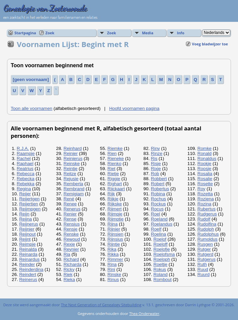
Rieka (69, 279)
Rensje (70, 229)
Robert (157, 183)
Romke (204, 148)
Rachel (24, 158)
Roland (160, 274)
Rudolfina (206, 224)
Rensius (71, 224)
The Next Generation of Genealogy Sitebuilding (101, 304)
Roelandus (162, 224)
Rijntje (113, 244)
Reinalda (28, 249)
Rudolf (203, 219)
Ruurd (203, 274)
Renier (70, 213)
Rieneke (115, 158)
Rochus (158, 198)
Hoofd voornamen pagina (134, 108)
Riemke (115, 148)
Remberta (73, 183)
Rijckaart (116, 188)
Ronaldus (206, 158)
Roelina (158, 234)
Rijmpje (114, 213)
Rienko (114, 163)
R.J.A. (23, 148)
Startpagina (25, 32)
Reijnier (26, 229)
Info (180, 32)
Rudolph (205, 229)
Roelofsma (164, 254)
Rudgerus (207, 213)
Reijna (25, 219)
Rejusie (70, 178)
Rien (111, 153)
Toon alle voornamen (31, 108)
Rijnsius (115, 239)
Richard (71, 259)
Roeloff (160, 244)
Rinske (114, 274)
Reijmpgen (30, 208)
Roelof (159, 239)
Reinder (27, 264)
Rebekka (26, 183)
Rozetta (205, 193)
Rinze (156, 153)
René (68, 198)
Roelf (156, 229)
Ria (66, 254)
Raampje (26, 153)
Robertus (160, 188)
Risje (156, 163)
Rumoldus (207, 239)
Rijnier (113, 229)
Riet (111, 168)
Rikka (112, 254)
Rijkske (114, 203)
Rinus (113, 279)
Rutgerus (206, 259)
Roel (155, 213)
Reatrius (25, 168)
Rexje (69, 244)
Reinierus (72, 158)
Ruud (202, 269)
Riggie (113, 178)
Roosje (204, 168)
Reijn (24, 213)
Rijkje (112, 198)
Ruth (202, 264)
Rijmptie (115, 219)
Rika (111, 249)
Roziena (205, 198)
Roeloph (161, 259)
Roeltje (160, 264)
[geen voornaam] (31, 79)
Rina (111, 264)
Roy (201, 188)
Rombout (162, 279)
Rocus (157, 208)
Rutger (204, 249)
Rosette (205, 183)
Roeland (159, 219)
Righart (114, 183)
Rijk (111, 193)
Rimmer (115, 259)
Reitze (69, 173)
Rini (111, 269)
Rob (155, 173)
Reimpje (27, 244)
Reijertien (28, 203)
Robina (158, 193)
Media (147, 32)
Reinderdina (31, 269)
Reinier (70, 153)
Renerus (71, 208)
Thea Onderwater (144, 313)
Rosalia (204, 173)
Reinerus (28, 279)
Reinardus (29, 259)
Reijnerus (28, 224)
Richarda (72, 264)
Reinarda (28, 254)
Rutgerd (205, 254)
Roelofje (161, 249)
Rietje (113, 173)
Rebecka (26, 178)
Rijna (112, 224)
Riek (68, 274)
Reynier (71, 249)
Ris (154, 158)
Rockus (158, 203)
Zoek (49, 32)
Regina (24, 188)
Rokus (159, 269)
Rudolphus (208, 234)
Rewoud (71, 239)
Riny (155, 148)
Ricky (69, 269)
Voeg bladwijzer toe (210, 43)
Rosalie (204, 178)
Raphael (25, 163)
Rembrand (73, 188)
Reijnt (25, 239)
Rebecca (26, 173)
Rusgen (205, 244)
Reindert (27, 274)
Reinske (71, 163)
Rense (70, 219)
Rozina (204, 203)
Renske (71, 234)
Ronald (204, 153)
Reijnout (27, 234)
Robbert (159, 178)
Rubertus (206, 208)
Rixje (156, 168)
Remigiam (73, 193)
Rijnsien (115, 234)
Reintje (70, 168)
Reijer (25, 193)
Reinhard (72, 148)
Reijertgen (29, 198)
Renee (70, 203)
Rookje (204, 163)
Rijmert (114, 208)
